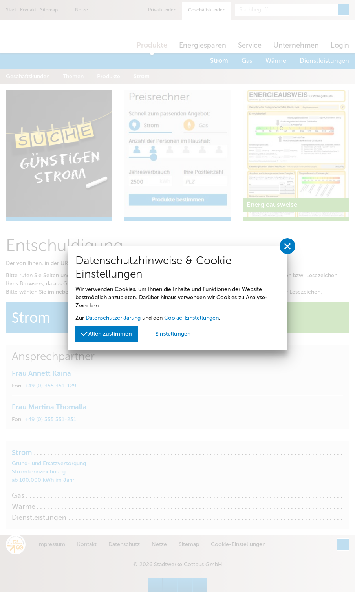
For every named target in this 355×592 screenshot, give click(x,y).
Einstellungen (173, 334)
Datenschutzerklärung (113, 317)
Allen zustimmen (106, 333)
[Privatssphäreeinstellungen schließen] (287, 246)
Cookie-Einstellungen (191, 317)
